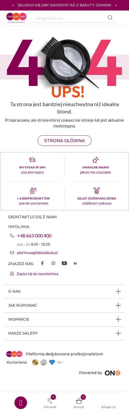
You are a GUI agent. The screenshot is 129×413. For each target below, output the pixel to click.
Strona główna (64, 140)
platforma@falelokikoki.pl (37, 252)
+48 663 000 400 (34, 235)
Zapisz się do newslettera (37, 273)
